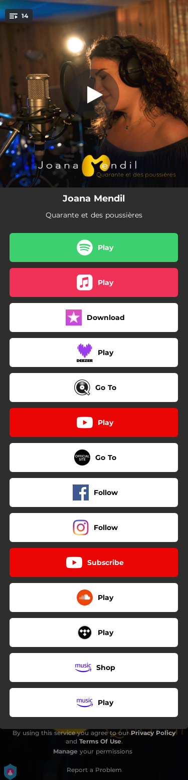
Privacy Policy (153, 732)
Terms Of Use (100, 741)
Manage (65, 751)
